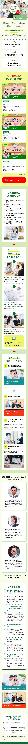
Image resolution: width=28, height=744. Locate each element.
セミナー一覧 (22, 174)
